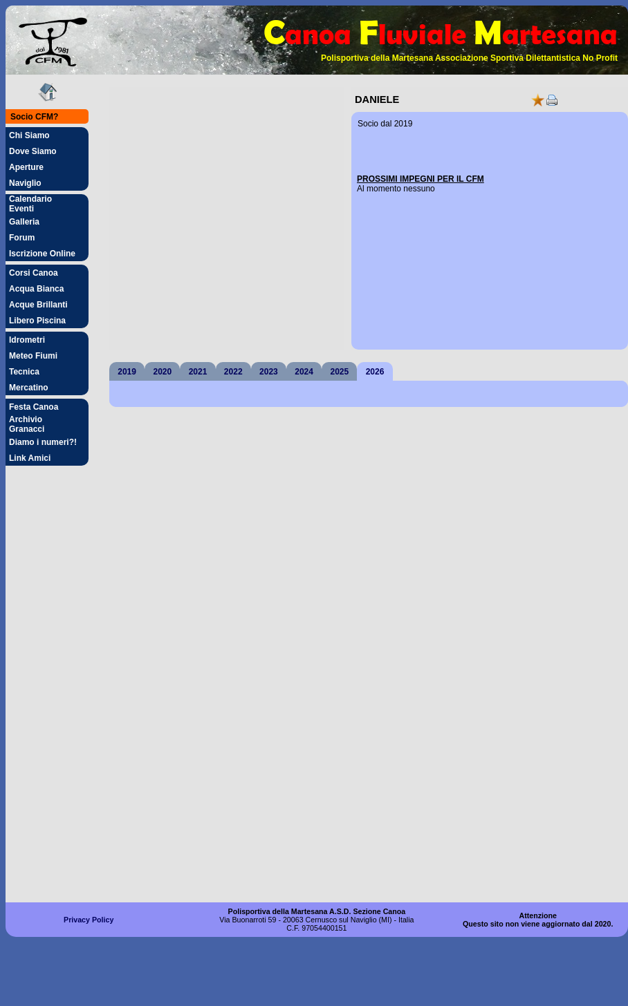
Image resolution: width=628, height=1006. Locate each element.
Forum (22, 238)
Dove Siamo (33, 151)
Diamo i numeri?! (43, 442)
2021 (198, 372)
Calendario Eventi (30, 203)
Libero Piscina (37, 320)
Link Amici (29, 458)
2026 (375, 372)
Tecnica (24, 372)
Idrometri (27, 340)
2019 (127, 372)
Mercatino (28, 387)
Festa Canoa (33, 407)
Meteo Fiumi (33, 356)
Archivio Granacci (26, 424)
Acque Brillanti (38, 305)
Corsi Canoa (33, 273)
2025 (339, 372)
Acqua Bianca (36, 289)
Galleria (24, 222)
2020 (162, 372)
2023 (268, 372)
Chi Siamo (29, 135)
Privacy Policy (88, 919)
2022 (233, 372)
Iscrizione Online (42, 253)
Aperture (26, 167)
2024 (304, 372)
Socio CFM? (34, 117)
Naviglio (25, 183)
